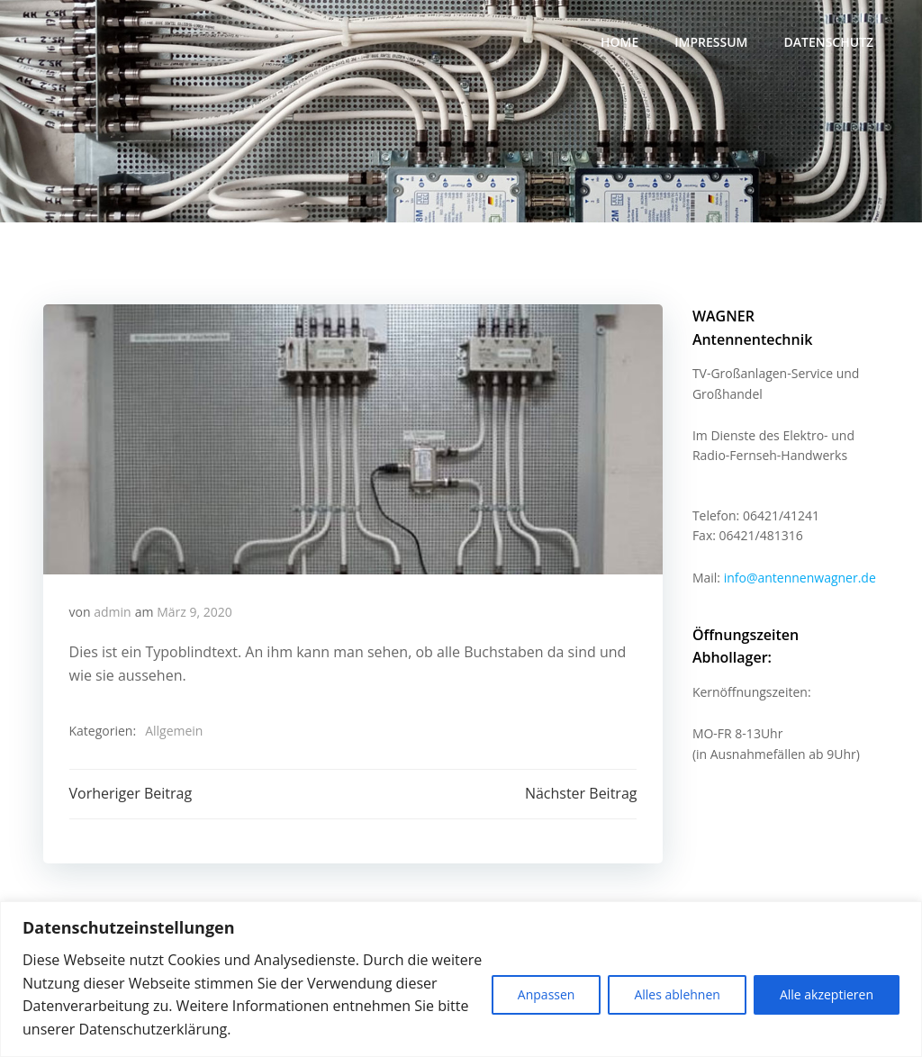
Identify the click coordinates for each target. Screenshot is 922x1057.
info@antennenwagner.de (798, 555)
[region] (461, 979)
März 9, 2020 (195, 614)
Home (621, 41)
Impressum (712, 41)
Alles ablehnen (676, 994)
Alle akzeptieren (826, 994)
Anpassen (546, 994)
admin (113, 614)
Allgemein (174, 734)
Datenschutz (830, 41)
